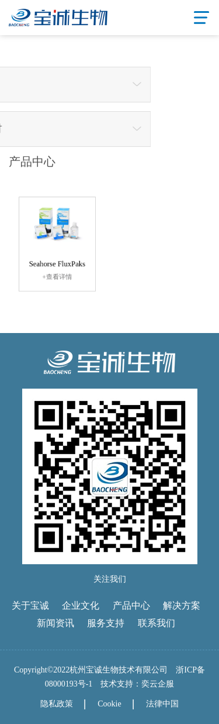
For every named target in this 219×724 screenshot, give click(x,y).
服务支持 (105, 623)
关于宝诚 (30, 605)
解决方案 (181, 605)
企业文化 (80, 605)
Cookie (109, 703)
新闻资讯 (55, 623)
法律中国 (162, 703)
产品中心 (131, 605)
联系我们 (156, 623)
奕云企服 (157, 684)
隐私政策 (56, 703)
